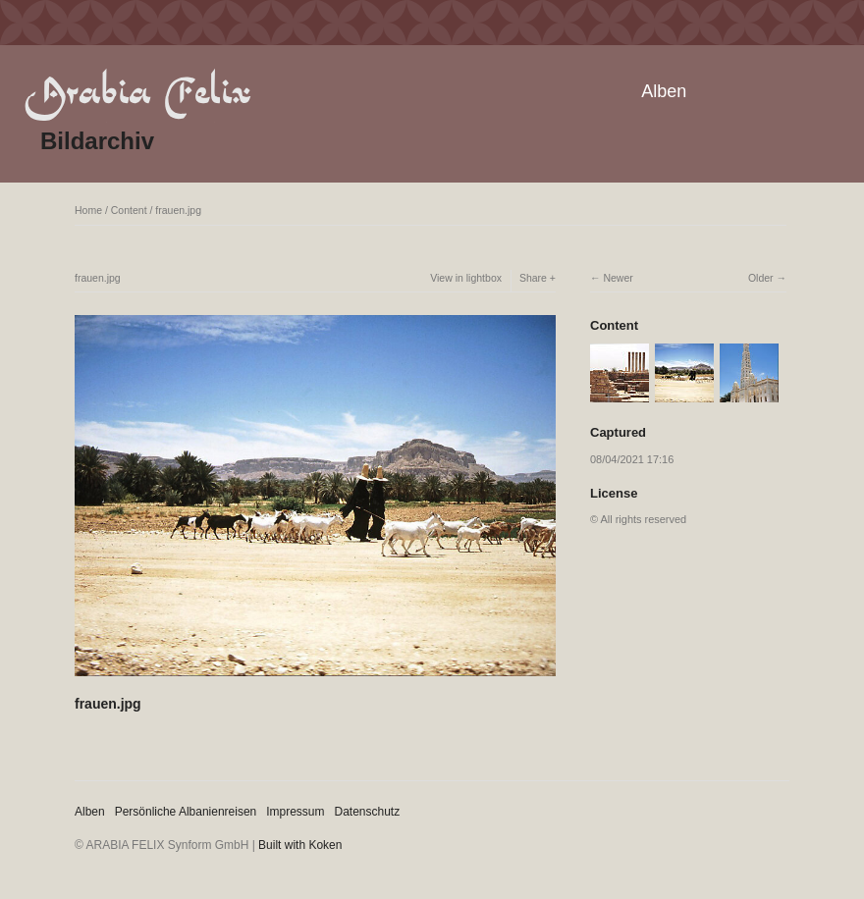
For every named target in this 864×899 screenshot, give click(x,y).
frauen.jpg (178, 210)
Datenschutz (368, 812)
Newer (617, 278)
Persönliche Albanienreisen (186, 812)
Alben (663, 91)
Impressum (295, 812)
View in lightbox (466, 278)
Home (88, 210)
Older (761, 278)
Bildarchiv (97, 141)
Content (129, 210)
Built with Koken (300, 845)
